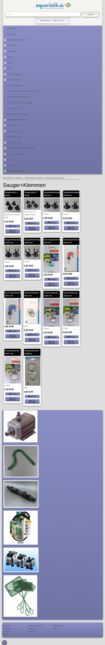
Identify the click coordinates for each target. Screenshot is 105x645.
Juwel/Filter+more (12, 142)
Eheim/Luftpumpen (14, 108)
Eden (7, 68)
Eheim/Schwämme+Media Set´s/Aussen (23, 91)
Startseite (12, 28)
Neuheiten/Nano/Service (15, 39)
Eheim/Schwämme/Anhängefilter (20, 103)
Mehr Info (13, 226)
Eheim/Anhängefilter (15, 85)
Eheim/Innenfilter (12, 79)
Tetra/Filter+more (12, 165)
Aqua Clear (10, 51)
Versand (31, 628)
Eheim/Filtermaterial (15, 137)
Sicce (7, 159)
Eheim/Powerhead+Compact (18, 114)
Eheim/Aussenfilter (13, 74)
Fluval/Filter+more (12, 125)
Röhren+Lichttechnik (13, 153)
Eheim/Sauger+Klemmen (55, 178)
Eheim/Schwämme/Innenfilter (18, 97)
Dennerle (9, 56)
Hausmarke (10, 45)
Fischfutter (11, 34)
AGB (55, 628)
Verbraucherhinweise (35, 626)
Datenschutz (57, 626)
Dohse (8, 62)
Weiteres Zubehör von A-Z (16, 171)
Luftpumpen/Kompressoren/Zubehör (20, 148)
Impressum (32, 631)
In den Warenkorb (12, 231)
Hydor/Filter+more (12, 131)
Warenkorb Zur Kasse (52, 21)
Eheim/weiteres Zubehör (15, 119)
